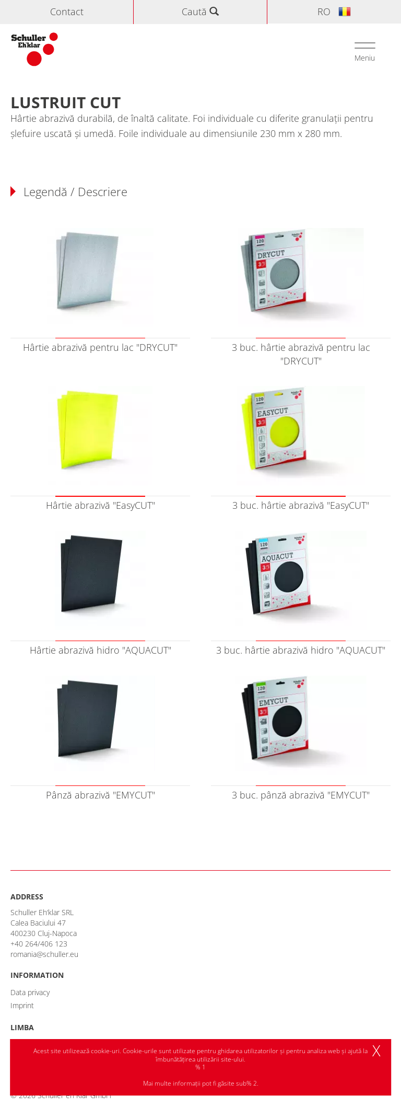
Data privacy (30, 992)
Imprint (22, 1005)
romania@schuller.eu (44, 954)
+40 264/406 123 (38, 944)
